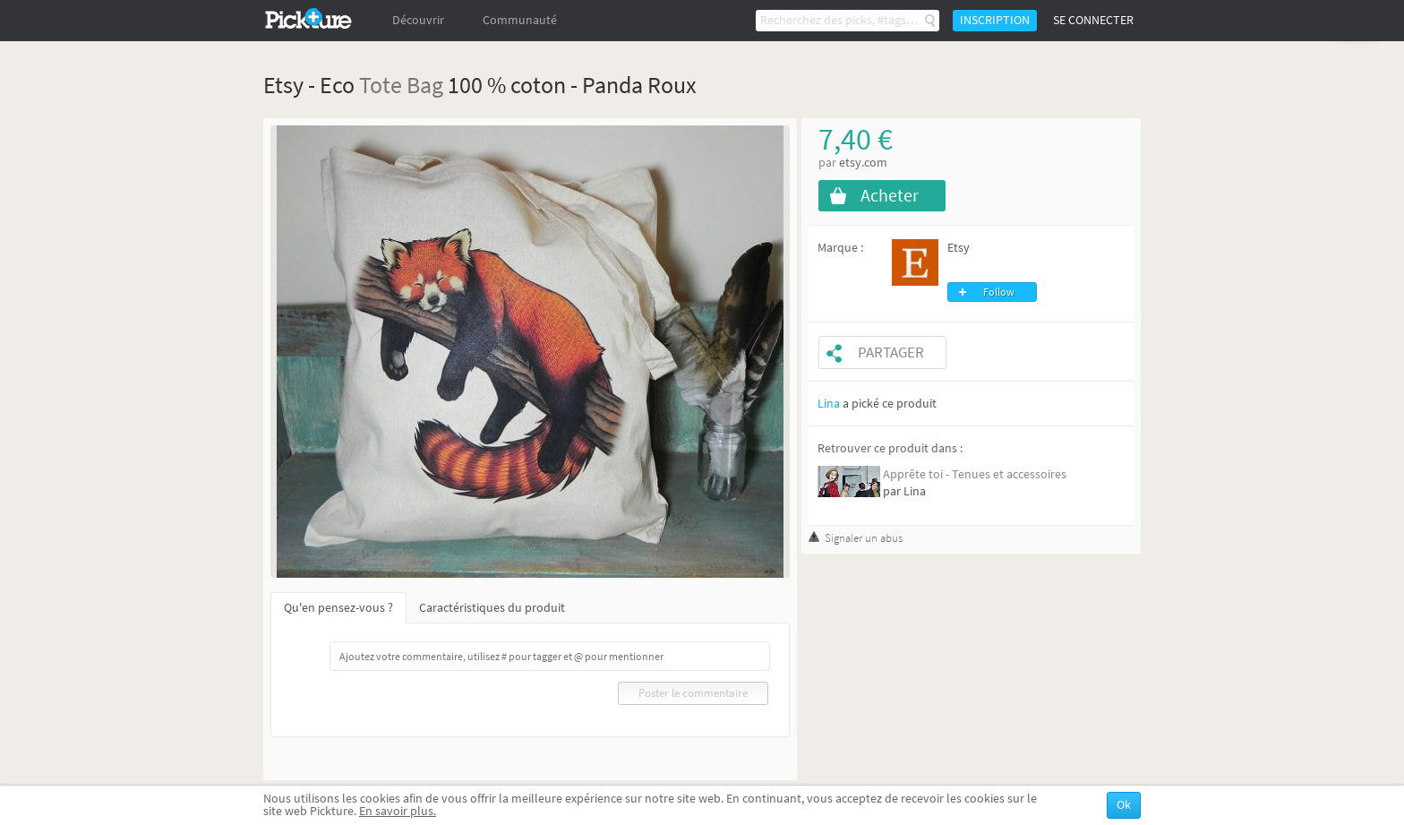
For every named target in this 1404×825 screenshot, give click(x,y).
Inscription (995, 20)
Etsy (958, 247)
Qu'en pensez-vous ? (338, 607)
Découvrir (418, 20)
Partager (891, 352)
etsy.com (863, 162)
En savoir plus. (397, 811)
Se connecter (1093, 20)
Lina (829, 403)
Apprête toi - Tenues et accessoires (974, 474)
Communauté (520, 20)
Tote (380, 84)
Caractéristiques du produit (492, 607)
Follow (998, 292)
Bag (425, 84)
